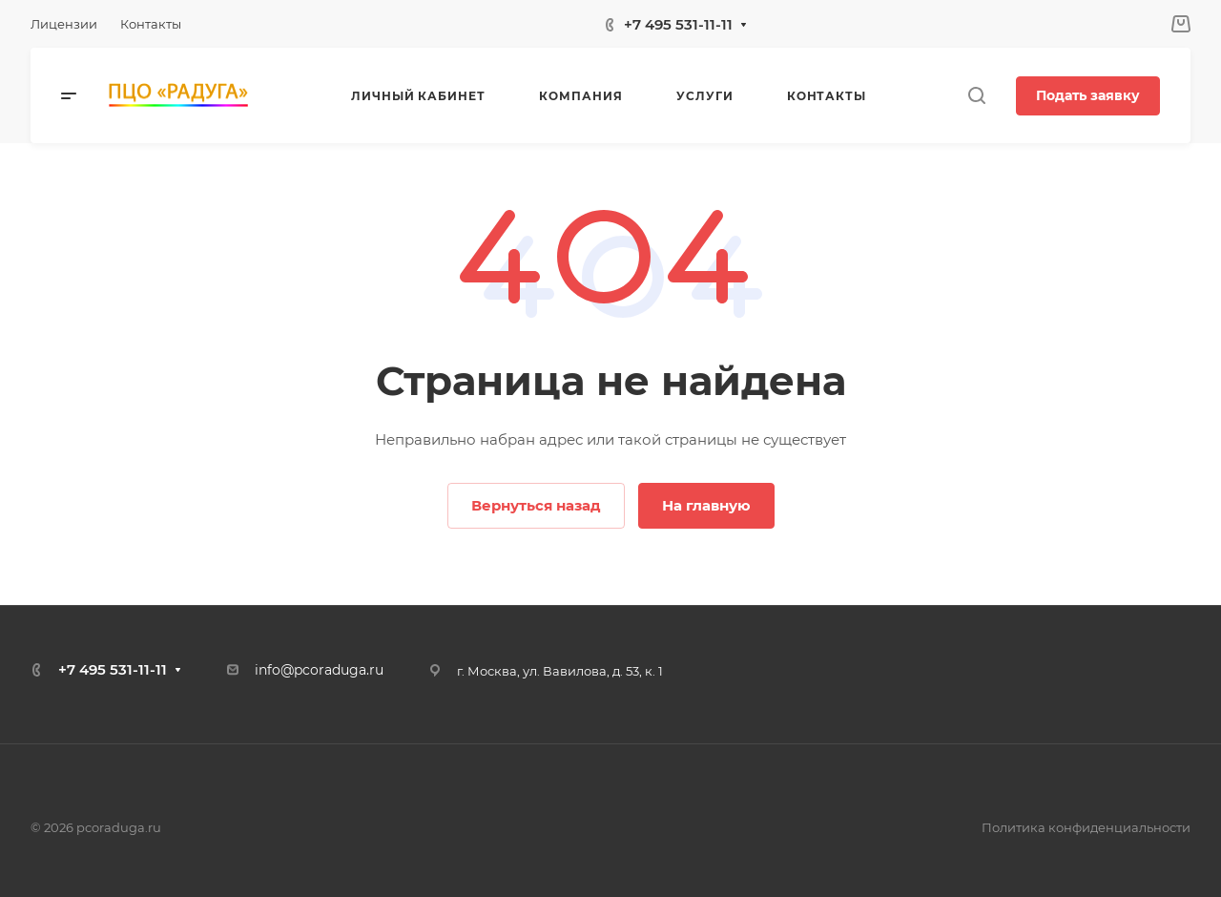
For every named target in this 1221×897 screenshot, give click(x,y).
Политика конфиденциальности (1086, 827)
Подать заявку (1088, 95)
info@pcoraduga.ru (319, 669)
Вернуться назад (536, 505)
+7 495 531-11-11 (678, 24)
